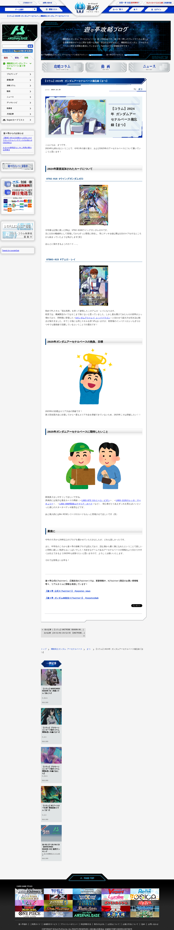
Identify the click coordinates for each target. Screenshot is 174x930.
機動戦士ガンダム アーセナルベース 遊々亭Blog (17, 65)
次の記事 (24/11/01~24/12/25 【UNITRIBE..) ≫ (64, 634)
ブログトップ (12, 74)
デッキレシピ (12, 103)
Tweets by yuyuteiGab (10, 251)
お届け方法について (130, 924)
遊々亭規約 (22, 924)
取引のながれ (99, 924)
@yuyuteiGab (96, 55)
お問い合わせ (153, 924)
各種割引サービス (50, 924)
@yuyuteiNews (132, 55)
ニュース (10, 97)
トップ (44, 649)
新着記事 (10, 80)
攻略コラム (11, 85)
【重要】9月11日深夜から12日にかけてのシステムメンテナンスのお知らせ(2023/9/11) (17, 140)
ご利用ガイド (35, 924)
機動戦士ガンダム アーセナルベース (66, 649)
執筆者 (9, 108)
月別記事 (10, 114)
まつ (140, 89)
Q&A (143, 924)
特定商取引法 (86, 924)
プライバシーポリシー (69, 924)
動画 (8, 91)
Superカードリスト (16, 120)
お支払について (114, 924)
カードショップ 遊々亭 (87, 8)
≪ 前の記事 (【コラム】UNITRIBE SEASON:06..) (63, 629)
